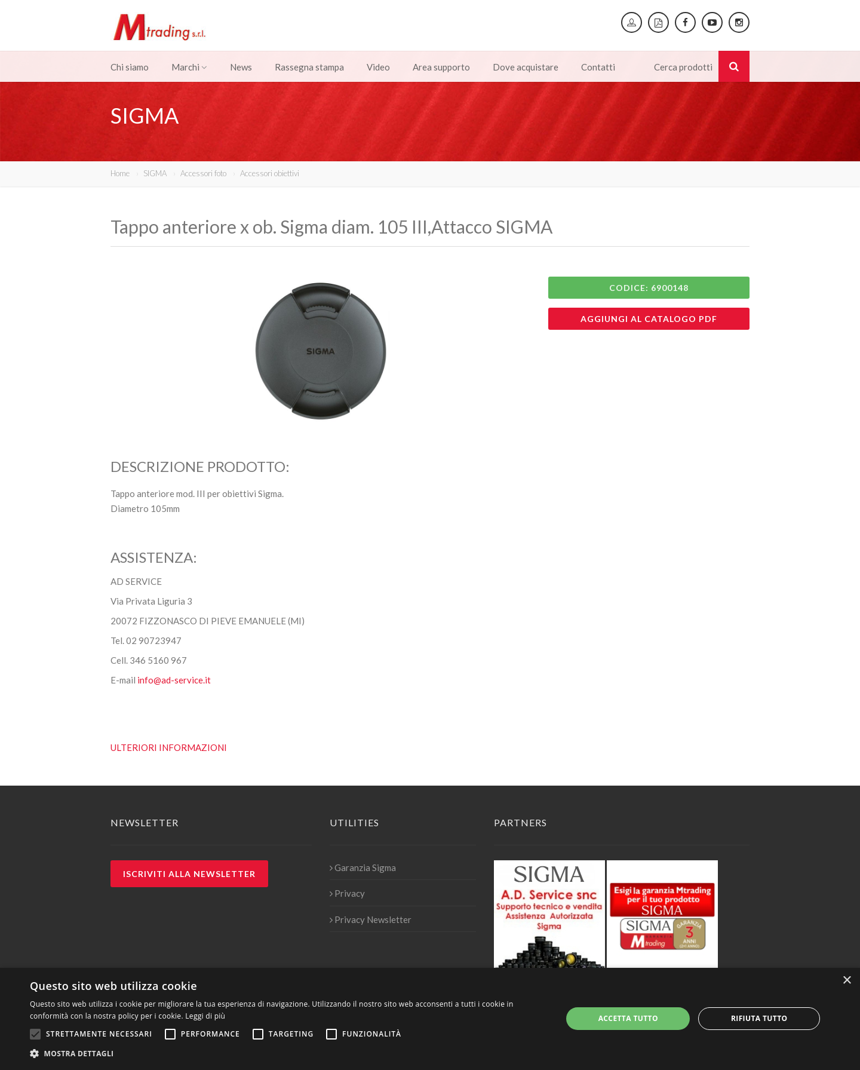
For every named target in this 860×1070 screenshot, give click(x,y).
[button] (288, 1054)
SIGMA (155, 173)
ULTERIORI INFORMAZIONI (168, 747)
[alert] (430, 1019)
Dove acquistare (525, 67)
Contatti (598, 67)
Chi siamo (129, 67)
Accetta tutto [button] (628, 1018)
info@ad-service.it (174, 680)
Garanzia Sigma (363, 867)
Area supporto (441, 67)
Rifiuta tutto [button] (759, 1018)
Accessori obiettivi (269, 173)
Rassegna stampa (309, 67)
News (241, 67)
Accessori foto (203, 173)
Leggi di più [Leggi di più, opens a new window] (205, 1016)
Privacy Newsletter (370, 919)
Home (120, 173)
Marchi (189, 67)
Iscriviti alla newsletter (189, 874)
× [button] (846, 980)
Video (378, 67)
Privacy (347, 893)
